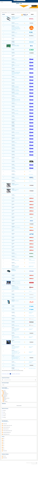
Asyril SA (30, 171)
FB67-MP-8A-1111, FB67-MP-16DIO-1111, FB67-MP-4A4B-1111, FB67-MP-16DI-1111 (15, 267)
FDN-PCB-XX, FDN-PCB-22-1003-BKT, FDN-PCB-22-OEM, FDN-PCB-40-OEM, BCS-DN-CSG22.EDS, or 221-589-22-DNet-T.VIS (16, 358)
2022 (3, 445)
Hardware (5, 399)
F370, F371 (13, 198)
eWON (12, 56)
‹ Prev (5, 373)
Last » (19, 373)
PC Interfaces (6, 401)
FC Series (13, 301)
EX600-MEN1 (13, 129)
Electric (5, 391)
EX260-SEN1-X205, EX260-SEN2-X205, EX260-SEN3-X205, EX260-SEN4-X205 (16, 100)
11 (12, 373)
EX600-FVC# (13, 126)
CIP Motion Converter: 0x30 (6, 427)
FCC (12, 291)
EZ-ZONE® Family (14, 190)
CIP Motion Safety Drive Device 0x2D (7, 430)
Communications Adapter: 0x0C (7, 432)
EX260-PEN (13, 83)
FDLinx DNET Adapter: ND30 (15, 325)
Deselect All (7, 388)
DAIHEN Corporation (31, 315)
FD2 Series (13, 319)
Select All (3, 388)
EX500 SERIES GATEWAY (15, 110)
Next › (17, 373)
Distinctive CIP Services (5, 408)
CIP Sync (4, 412)
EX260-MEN (13, 80)
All (29, 12)
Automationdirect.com (31, 195)
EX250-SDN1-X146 (14, 77)
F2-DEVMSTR (13, 195)
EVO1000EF (13, 42)
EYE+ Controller (14, 171)
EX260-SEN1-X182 (14, 96)
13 (14, 373)
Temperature (16, 184)
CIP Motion (4, 410)
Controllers (13, 184)
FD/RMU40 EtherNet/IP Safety (15, 369)
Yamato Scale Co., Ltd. (31, 38)
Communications (14, 45)
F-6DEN (13, 234)
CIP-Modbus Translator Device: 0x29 (7, 425)
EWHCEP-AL (13, 53)
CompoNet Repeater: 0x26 (6, 434)
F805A (12, 247)
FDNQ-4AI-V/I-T (14, 365)
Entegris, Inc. (30, 291)
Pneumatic (5, 392)
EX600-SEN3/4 (13, 145)
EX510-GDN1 (13, 116)
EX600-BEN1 (13, 123)
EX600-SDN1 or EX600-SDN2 (15, 132)
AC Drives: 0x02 (5, 423)
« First (3, 373)
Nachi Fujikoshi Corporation (32, 368)
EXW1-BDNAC (13, 165)
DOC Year (3, 436)
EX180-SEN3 (13, 69)
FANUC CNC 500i (14, 263)
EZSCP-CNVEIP (14, 181)
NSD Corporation (31, 174)
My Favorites (34, 5)
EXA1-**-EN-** (13, 155)
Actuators (4, 390)
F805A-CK (13, 250)
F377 (12, 208)
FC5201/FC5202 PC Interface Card (16, 283)
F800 (12, 244)
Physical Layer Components (15, 17)
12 (13, 373)
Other (5, 400)
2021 (3, 447)
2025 (3, 440)
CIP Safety (4, 415)
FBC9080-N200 (13, 270)
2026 (3, 438)
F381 (12, 211)
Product (12, 14)
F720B (12, 241)
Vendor (32, 14)
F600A (12, 230)
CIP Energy (4, 417)
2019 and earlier (5, 450)
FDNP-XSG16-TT (14, 362)
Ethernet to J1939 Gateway (15, 23)
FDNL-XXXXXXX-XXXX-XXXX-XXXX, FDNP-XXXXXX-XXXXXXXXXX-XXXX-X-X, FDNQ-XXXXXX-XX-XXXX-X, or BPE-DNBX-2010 (16, 352)
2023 (3, 443)
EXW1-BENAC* (14, 168)
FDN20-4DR (13, 333)
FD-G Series (13, 322)
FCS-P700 (13, 306)
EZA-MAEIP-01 (13, 174)
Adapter (18, 45)
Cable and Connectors (15, 18)
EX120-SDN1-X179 (14, 59)
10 (11, 373)
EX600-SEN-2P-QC (14, 142)
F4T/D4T (13, 224)
